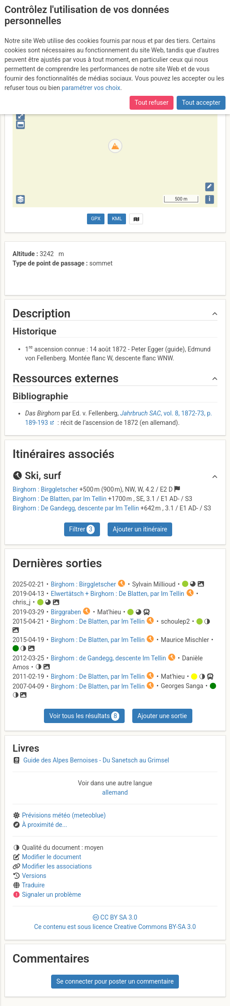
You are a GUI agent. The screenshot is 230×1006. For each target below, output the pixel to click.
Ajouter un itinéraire (140, 529)
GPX (95, 219)
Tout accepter (201, 102)
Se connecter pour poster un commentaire (115, 981)
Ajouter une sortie (162, 715)
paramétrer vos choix (90, 87)
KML (117, 219)
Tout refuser (151, 102)
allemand (115, 792)
